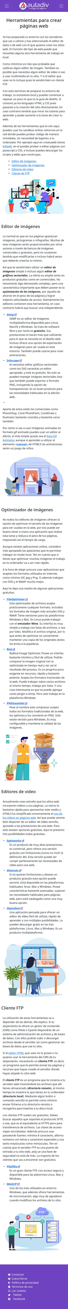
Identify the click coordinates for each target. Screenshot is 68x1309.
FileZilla (12, 1166)
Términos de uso (20, 1286)
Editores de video (22, 169)
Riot (9, 649)
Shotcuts (13, 870)
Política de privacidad (23, 1282)
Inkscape (13, 360)
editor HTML (16, 1053)
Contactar (16, 1274)
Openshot (13, 908)
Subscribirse (17, 1278)
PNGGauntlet (15, 703)
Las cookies (17, 1290)
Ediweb (7, 146)
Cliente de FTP (21, 173)
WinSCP (12, 1184)
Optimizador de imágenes (28, 165)
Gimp (10, 314)
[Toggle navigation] (7, 6)
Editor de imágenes (24, 161)
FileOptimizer (16, 599)
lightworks (14, 840)
